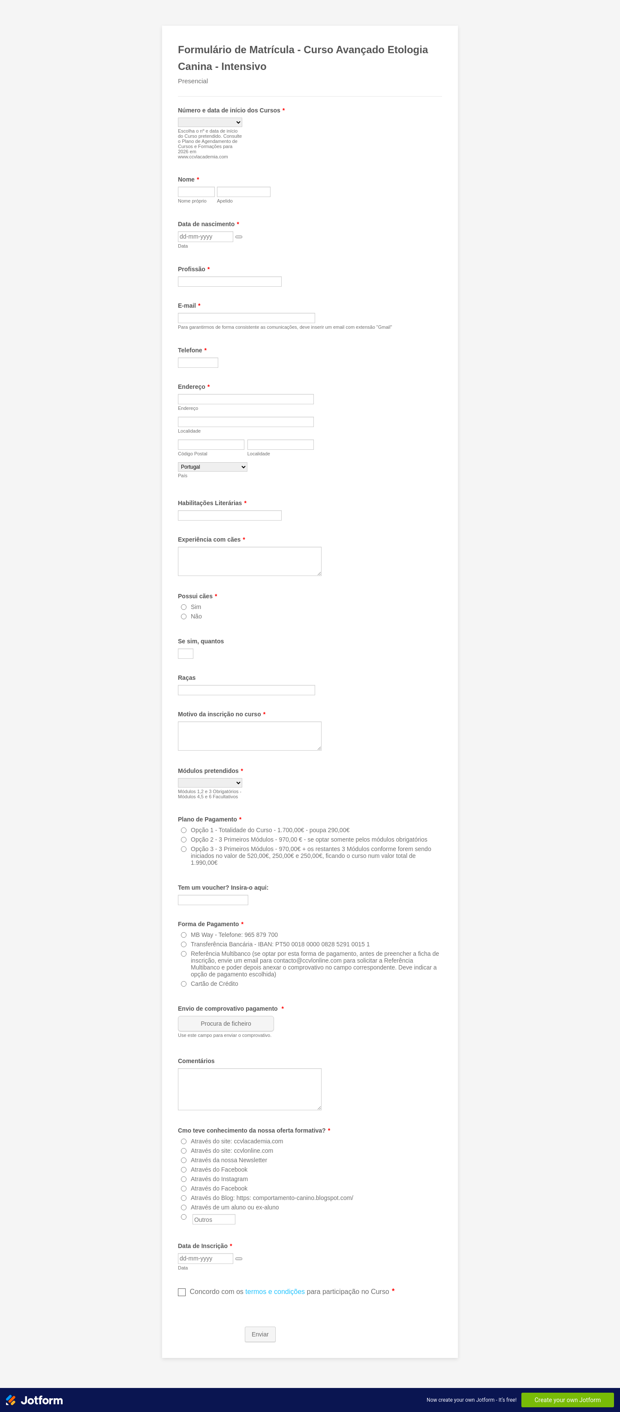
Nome (188, 179)
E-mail (189, 305)
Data (183, 245)
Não (196, 616)
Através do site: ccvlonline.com (232, 1150)
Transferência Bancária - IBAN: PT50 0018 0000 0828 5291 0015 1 (280, 944)
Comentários (196, 1060)
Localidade (189, 430)
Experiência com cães (211, 539)
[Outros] (184, 1217)
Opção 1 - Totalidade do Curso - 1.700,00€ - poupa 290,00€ (270, 830)
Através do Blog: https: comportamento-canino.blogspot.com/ (272, 1197)
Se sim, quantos (201, 641)
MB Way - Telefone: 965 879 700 (234, 934)
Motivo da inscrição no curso (221, 714)
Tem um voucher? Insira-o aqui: (223, 887)
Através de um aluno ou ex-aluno (235, 1207)
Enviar (260, 1334)
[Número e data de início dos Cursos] (210, 122)
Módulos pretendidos (210, 770)
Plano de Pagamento (209, 819)
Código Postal (193, 453)
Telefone (192, 350)
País (182, 475)
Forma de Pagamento (211, 924)
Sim (196, 606)
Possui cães (197, 596)
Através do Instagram (219, 1179)
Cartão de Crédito (214, 983)
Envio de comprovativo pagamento (231, 1008)
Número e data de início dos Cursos (231, 110)
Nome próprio (192, 200)
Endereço (194, 386)
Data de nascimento (208, 224)
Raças (187, 677)
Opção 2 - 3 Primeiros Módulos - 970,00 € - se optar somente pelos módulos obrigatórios (309, 839)
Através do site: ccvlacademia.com (237, 1141)
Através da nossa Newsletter (229, 1160)
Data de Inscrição (205, 1245)
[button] (238, 237)
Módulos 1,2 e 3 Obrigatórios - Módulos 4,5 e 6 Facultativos (209, 794)
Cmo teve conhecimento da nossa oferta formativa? (254, 1130)
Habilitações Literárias (212, 503)
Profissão (194, 269)
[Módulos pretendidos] (210, 783)
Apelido (225, 200)
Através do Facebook (219, 1169)
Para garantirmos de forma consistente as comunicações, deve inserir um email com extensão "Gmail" (285, 327)
